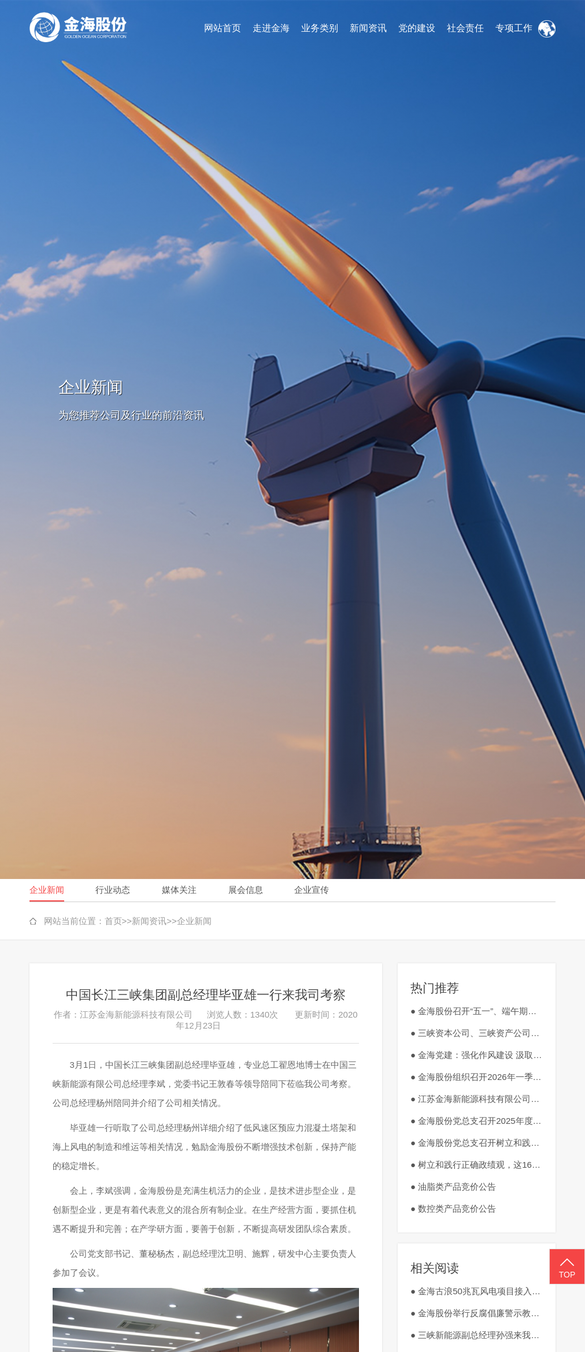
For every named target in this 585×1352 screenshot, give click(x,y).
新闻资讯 (368, 28)
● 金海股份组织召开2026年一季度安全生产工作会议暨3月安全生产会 (476, 1077)
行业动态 (112, 890)
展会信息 (245, 890)
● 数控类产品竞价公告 (453, 1208)
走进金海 (271, 28)
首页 (113, 921)
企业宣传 (311, 890)
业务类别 (319, 28)
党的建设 (416, 28)
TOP (567, 1267)
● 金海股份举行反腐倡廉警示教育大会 (476, 1313)
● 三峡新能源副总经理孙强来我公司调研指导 (476, 1335)
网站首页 (222, 28)
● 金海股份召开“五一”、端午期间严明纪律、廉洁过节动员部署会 (476, 1011)
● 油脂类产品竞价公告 (453, 1186)
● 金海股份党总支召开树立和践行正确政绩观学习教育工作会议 (476, 1143)
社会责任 (465, 28)
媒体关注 (179, 890)
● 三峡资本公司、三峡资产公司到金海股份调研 (476, 1033)
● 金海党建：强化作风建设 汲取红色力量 (476, 1055)
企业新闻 (46, 890)
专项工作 (513, 28)
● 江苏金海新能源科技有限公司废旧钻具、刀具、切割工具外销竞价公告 (476, 1099)
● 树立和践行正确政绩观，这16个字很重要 (476, 1165)
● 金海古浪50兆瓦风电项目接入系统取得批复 (476, 1291)
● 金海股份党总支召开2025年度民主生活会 (476, 1121)
